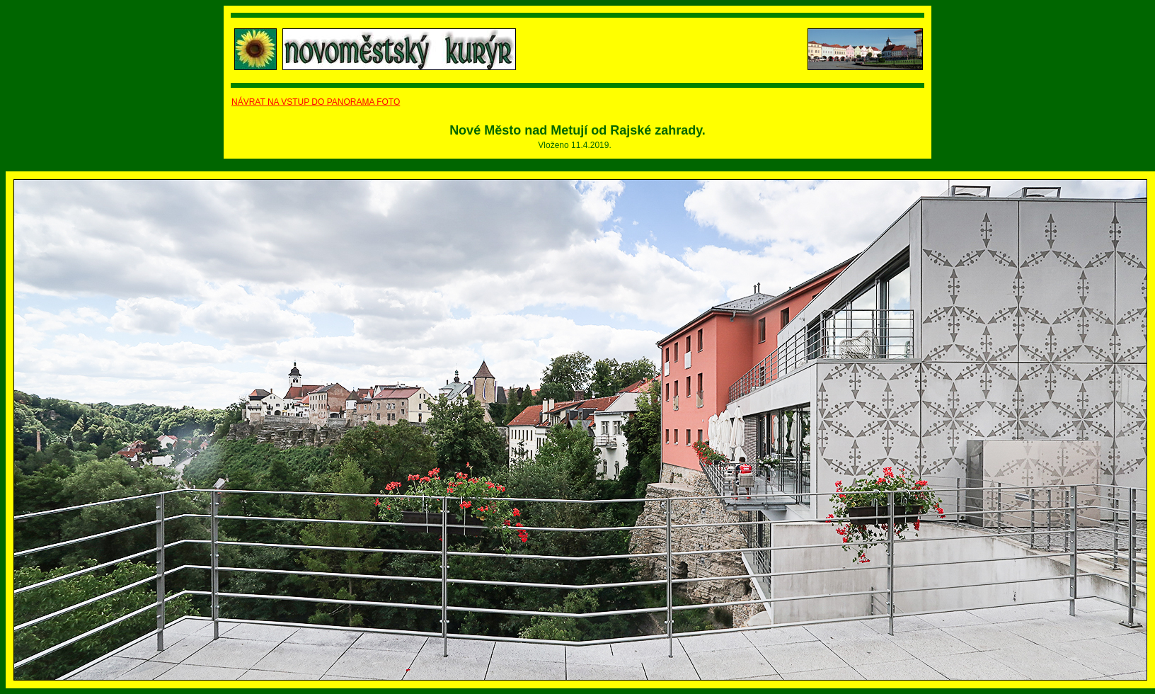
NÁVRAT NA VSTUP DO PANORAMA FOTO (315, 102)
